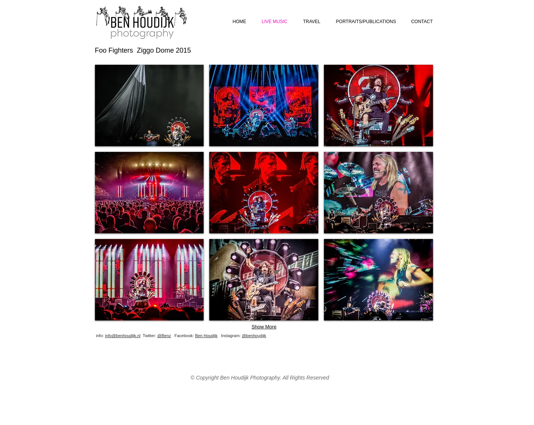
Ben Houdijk (206, 335)
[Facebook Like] (388, 341)
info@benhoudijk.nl (122, 335)
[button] (149, 105)
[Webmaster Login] (274, 338)
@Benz (164, 335)
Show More (264, 327)
